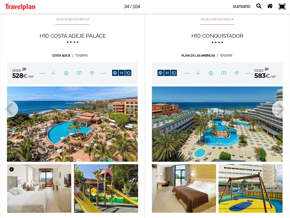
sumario (241, 6)
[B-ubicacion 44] (92, 72)
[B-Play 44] (224, 73)
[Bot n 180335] (17, 73)
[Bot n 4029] (122, 73)
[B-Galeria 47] (211, 73)
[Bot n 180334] (267, 73)
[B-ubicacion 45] (236, 73)
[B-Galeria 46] (66, 73)
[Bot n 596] (275, 156)
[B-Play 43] (79, 73)
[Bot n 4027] (21, 169)
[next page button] (280, 109)
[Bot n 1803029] (197, 73)
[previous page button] (9, 109)
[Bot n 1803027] (53, 73)
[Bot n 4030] (167, 73)
